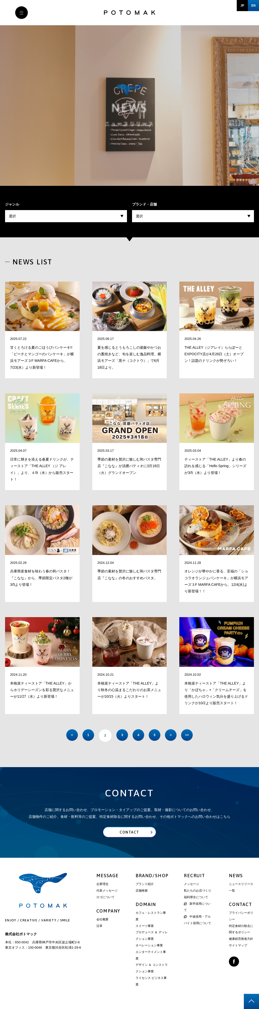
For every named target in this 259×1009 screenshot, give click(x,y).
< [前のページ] (68, 735)
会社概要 (102, 920)
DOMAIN (146, 905)
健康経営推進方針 (241, 940)
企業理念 (102, 885)
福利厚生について (196, 898)
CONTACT (240, 905)
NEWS (236, 876)
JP (242, 5)
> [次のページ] (174, 735)
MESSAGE (107, 876)
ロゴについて (105, 898)
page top (251, 1001)
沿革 (99, 926)
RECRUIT (194, 876)
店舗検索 (142, 891)
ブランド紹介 (145, 885)
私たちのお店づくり (197, 891)
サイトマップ (238, 946)
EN (253, 5)
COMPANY (108, 911)
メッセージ (191, 885)
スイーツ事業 (145, 926)
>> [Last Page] (191, 735)
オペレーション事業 (149, 946)
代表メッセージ (107, 891)
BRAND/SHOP (152, 876)
